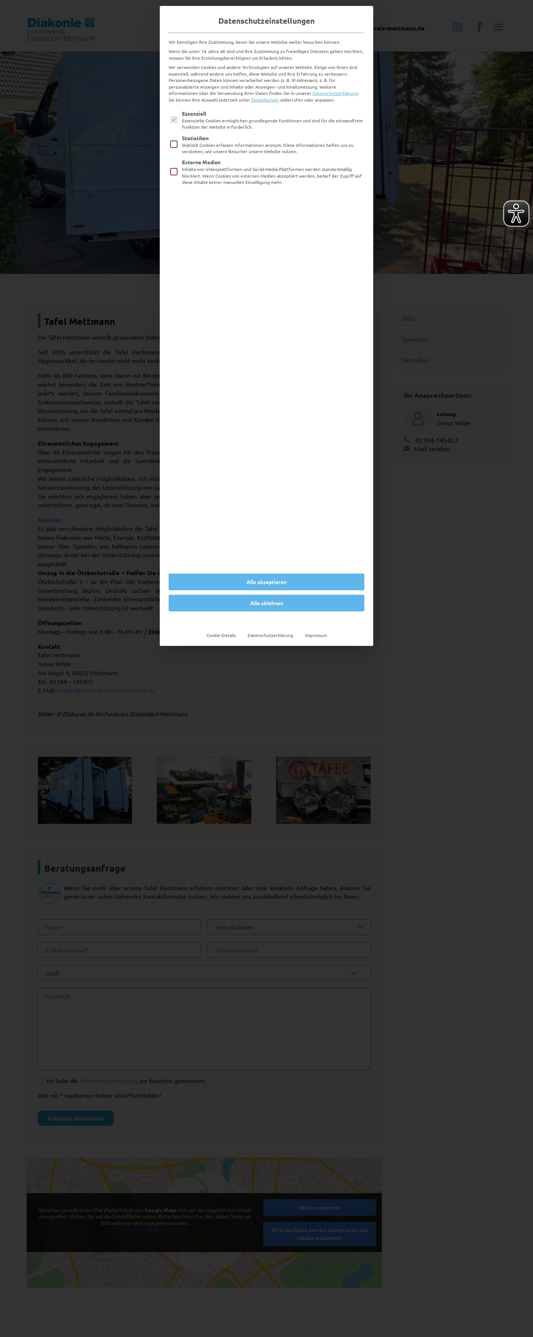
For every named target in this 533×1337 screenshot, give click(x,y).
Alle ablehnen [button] (266, 603)
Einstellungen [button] (265, 100)
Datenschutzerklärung (335, 93)
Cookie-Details (221, 635)
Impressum (316, 635)
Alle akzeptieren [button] (266, 581)
